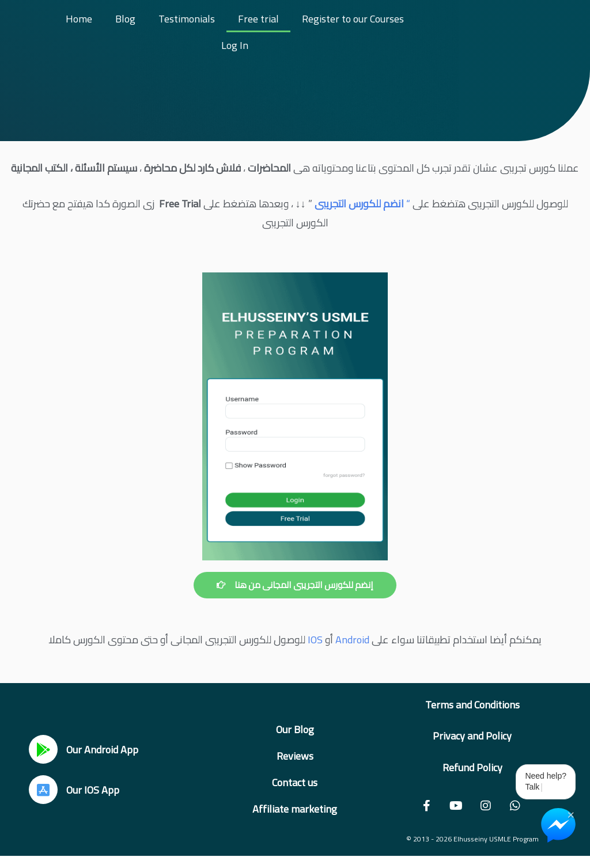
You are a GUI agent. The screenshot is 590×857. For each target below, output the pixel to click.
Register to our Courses (353, 18)
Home (79, 18)
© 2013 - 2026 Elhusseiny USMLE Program (472, 839)
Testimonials (186, 18)
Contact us (294, 782)
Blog (125, 18)
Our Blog (295, 730)
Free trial (258, 18)
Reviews (295, 756)
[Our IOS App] (43, 790)
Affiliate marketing (294, 809)
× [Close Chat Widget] (570, 814)
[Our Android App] (43, 749)
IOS (315, 640)
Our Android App (102, 749)
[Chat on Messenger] (558, 825)
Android (352, 640)
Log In (234, 45)
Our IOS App (92, 789)
